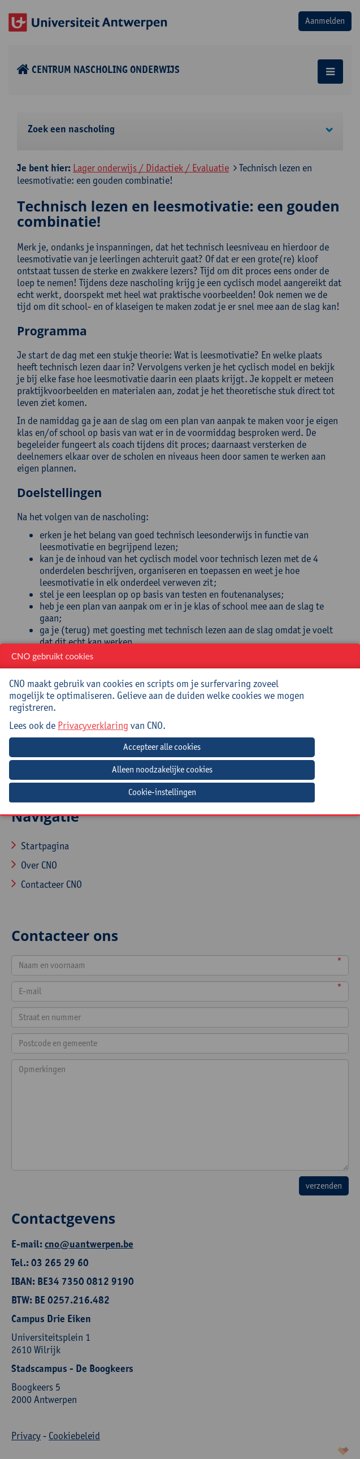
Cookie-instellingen (162, 792)
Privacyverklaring (93, 725)
